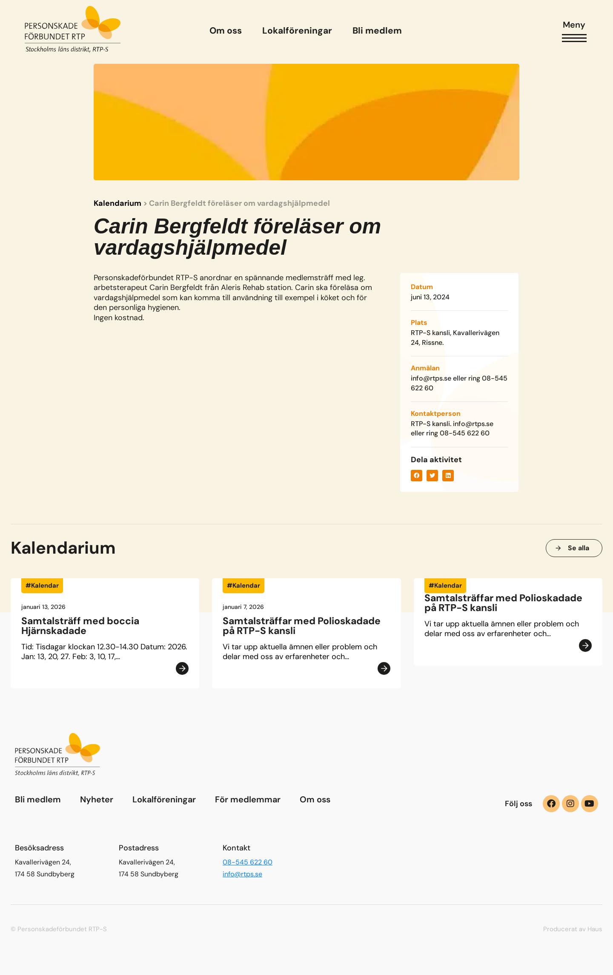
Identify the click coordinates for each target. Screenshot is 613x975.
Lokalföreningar (164, 799)
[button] (416, 475)
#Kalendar (42, 589)
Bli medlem (38, 799)
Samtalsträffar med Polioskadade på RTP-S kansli (302, 629)
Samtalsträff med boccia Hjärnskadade (80, 629)
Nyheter (96, 799)
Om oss (315, 799)
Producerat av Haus (572, 929)
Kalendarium (117, 203)
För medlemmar (248, 799)
